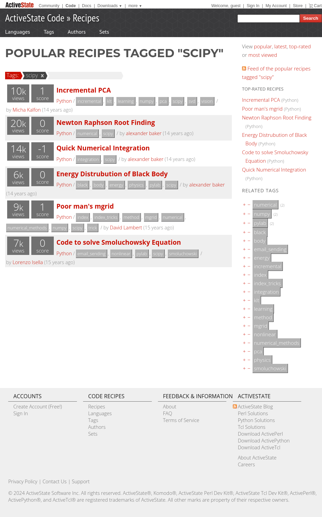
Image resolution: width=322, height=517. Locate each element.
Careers (246, 464)
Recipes (86, 17)
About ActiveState (257, 457)
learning (126, 101)
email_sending (91, 254)
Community (49, 5)
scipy (30, 75)
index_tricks (105, 217)
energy (116, 185)
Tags (49, 31)
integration (88, 159)
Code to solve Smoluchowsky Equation (119, 242)
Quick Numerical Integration (103, 147)
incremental (89, 101)
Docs (86, 5)
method (131, 217)
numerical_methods (27, 228)
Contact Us (55, 481)
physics (136, 185)
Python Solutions (256, 420)
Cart (318, 5)
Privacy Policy (22, 481)
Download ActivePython (264, 440)
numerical (87, 133)
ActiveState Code (34, 17)
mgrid (151, 217)
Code (71, 5)
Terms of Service (181, 420)
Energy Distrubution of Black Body (112, 173)
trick (92, 228)
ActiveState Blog (255, 406)
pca (163, 101)
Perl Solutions (253, 413)
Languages (17, 31)
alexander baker (144, 133)
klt (109, 101)
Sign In (253, 5)
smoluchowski (183, 254)
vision (207, 101)
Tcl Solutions (251, 427)
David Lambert (126, 227)
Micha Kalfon (27, 110)
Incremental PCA (84, 90)
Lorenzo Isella (28, 262)
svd (192, 101)
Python (64, 101)
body (98, 185)
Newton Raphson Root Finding (106, 122)
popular (263, 46)
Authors (77, 31)
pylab (155, 185)
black (82, 185)
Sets (104, 31)
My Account (276, 5)
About (169, 406)
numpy (147, 101)
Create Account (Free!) (37, 406)
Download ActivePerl (260, 434)
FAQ (167, 413)
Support (81, 481)
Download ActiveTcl (259, 447)
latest (280, 46)
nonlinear (121, 254)
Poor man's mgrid (85, 206)
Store (298, 5)
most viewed (262, 54)
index (82, 217)
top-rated (300, 46)
